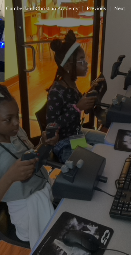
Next (119, 8)
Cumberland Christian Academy (42, 8)
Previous (96, 8)
